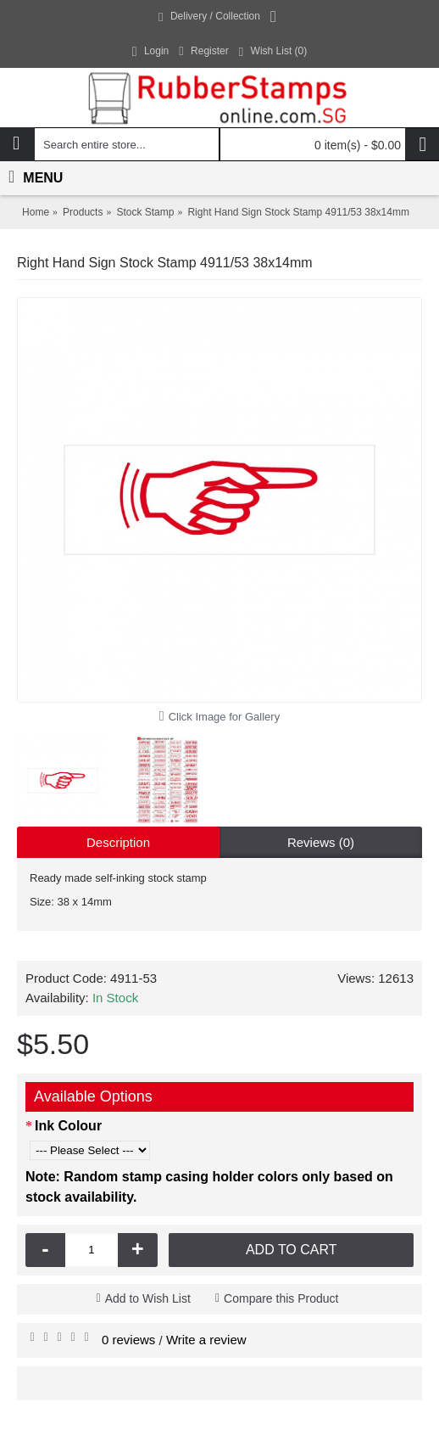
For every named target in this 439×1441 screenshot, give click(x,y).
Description (118, 842)
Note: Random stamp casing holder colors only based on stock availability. (209, 1186)
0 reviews (128, 1339)
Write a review (206, 1339)
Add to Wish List (148, 1298)
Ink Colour (68, 1126)
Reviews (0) (320, 842)
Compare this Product (281, 1298)
